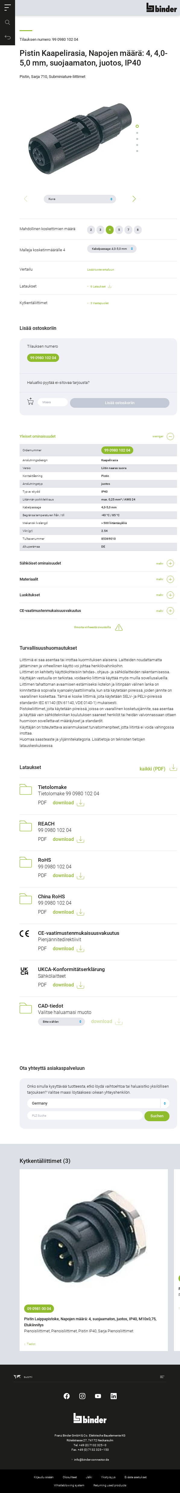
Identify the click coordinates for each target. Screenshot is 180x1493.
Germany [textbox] (39, 1103)
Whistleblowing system (69, 1485)
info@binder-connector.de (91, 1459)
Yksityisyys (108, 1477)
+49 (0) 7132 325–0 (92, 1445)
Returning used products (109, 1485)
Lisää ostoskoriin (119, 403)
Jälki (89, 1477)
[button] (7, 7)
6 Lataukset (100, 286)
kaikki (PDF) (153, 769)
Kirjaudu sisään (44, 1477)
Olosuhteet (70, 1477)
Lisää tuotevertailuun (100, 269)
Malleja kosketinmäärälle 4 (42, 250)
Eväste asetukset (136, 1477)
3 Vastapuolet (99, 303)
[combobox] (98, 1103)
